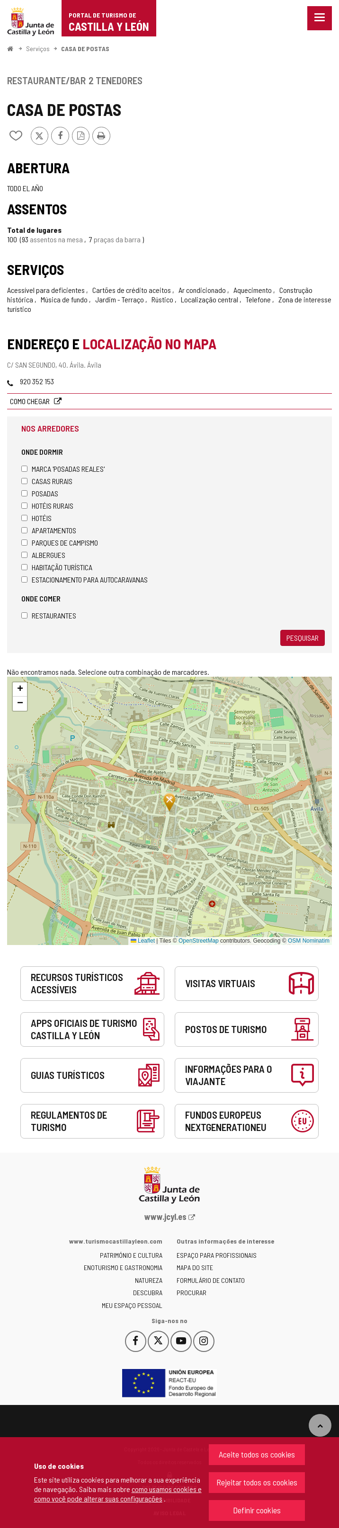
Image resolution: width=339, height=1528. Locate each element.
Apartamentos (48, 530)
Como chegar (30, 401)
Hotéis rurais (47, 505)
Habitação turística (56, 567)
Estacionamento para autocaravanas (84, 579)
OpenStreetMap (198, 940)
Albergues (43, 554)
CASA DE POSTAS (85, 48)
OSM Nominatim (309, 940)
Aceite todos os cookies (257, 1454)
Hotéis (36, 517)
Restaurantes (48, 615)
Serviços (38, 48)
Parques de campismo (59, 542)
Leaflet (143, 940)
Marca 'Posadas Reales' (63, 468)
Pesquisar (302, 637)
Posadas (39, 493)
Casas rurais (46, 481)
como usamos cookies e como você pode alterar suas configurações (118, 1493)
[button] (20, 689)
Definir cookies (257, 1510)
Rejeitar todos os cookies (256, 1482)
